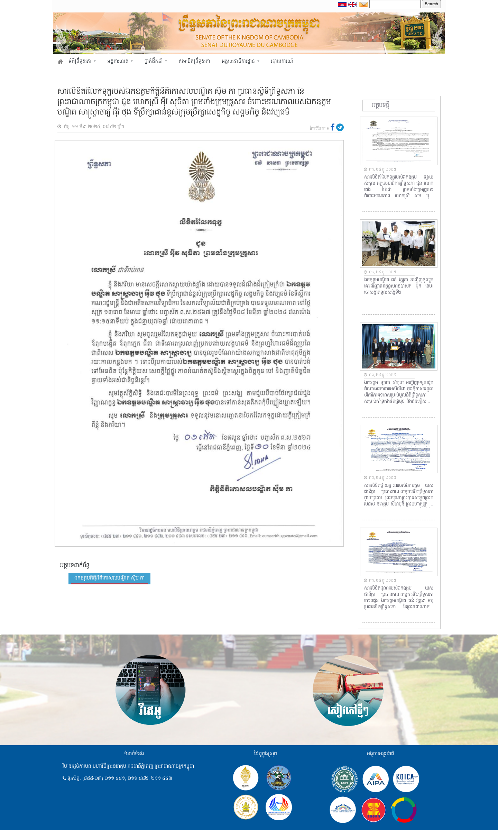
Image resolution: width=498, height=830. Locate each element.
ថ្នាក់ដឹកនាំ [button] (154, 61)
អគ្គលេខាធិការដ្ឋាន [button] (239, 61)
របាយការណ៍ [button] (282, 61)
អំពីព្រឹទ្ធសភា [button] (81, 61)
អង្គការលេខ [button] (119, 61)
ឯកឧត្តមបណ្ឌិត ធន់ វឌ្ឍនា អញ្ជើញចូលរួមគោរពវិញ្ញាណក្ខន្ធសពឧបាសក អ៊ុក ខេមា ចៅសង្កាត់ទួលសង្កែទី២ (398, 286)
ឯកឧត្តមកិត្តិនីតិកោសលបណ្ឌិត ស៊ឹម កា (109, 578)
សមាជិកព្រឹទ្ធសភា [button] (194, 61)
